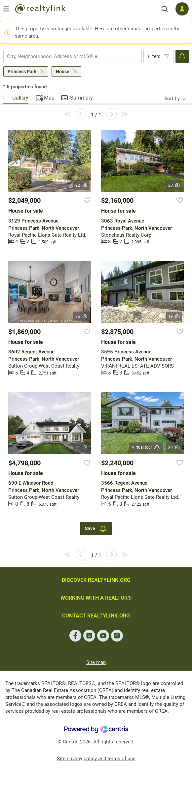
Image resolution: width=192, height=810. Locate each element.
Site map (96, 662)
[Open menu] (6, 8)
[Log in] (182, 8)
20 (174, 185)
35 (81, 316)
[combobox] (72, 56)
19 (174, 316)
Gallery (20, 98)
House (62, 71)
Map (49, 98)
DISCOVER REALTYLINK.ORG (96, 580)
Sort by (172, 99)
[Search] (165, 9)
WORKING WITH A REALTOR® (96, 598)
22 (81, 185)
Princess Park (22, 71)
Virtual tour (146, 447)
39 (174, 447)
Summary (81, 98)
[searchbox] (68, 56)
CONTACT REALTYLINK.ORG (96, 616)
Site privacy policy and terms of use (96, 759)
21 (81, 447)
